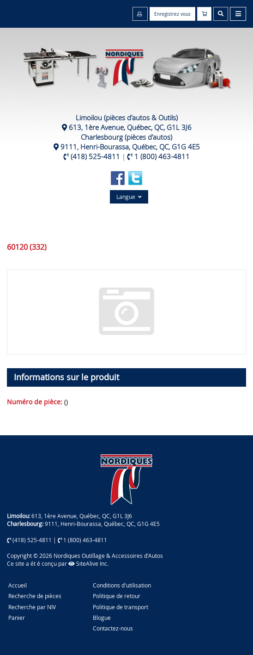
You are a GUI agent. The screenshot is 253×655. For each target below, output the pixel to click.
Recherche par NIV (32, 607)
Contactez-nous (113, 628)
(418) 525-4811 (95, 156)
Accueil (17, 585)
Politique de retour (116, 595)
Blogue (102, 617)
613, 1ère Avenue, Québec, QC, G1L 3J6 (130, 127)
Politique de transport (120, 607)
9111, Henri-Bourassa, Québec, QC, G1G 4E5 (130, 146)
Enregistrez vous (172, 14)
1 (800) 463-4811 (162, 156)
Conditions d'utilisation (122, 585)
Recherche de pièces (34, 595)
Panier (16, 617)
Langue (129, 196)
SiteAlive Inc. (88, 563)
